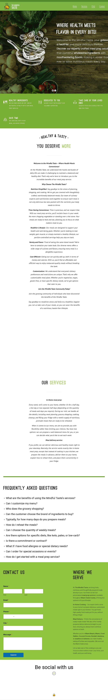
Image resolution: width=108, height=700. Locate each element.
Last (25, 595)
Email (6, 600)
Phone (6, 612)
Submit (13, 655)
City (5, 623)
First (4, 595)
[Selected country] (13, 616)
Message (7, 635)
